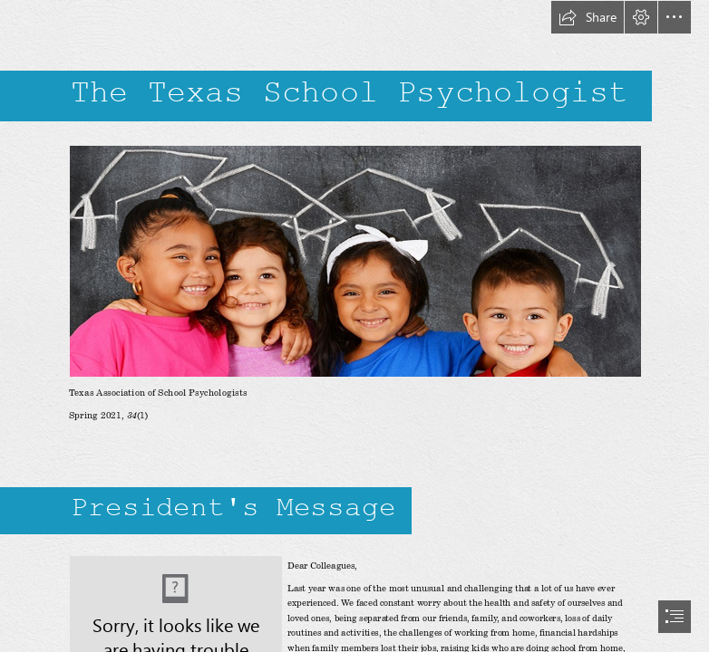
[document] (354, 326)
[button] (587, 17)
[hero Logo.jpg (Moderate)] (354, 260)
